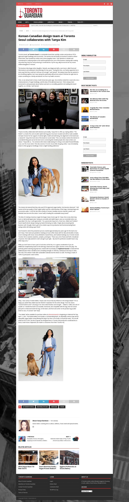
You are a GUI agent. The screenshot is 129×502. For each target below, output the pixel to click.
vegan (62, 406)
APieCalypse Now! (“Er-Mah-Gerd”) (26, 467)
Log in (51, 481)
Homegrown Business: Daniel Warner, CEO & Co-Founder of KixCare (99, 198)
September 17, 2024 (96, 172)
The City (80, 22)
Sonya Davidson (35, 44)
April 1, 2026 (94, 129)
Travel (70, 22)
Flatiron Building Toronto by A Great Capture (99, 208)
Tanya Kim (54, 406)
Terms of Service (23, 492)
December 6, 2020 (95, 181)
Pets (58, 44)
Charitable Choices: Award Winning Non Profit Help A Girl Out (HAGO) (99, 188)
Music (61, 22)
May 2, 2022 (94, 202)
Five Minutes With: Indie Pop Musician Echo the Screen (99, 99)
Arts (27, 22)
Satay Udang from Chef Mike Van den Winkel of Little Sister (100, 178)
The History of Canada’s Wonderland (97, 117)
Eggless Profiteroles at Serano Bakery (68, 467)
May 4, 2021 (94, 191)
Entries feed (53, 483)
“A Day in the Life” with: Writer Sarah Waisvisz (100, 126)
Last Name (86, 71)
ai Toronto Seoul (28, 406)
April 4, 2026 (94, 93)
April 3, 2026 (94, 102)
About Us (20, 3)
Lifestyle (51, 22)
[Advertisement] (81, 11)
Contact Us (38, 3)
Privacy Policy (22, 489)
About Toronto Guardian (25, 481)
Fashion (54, 44)
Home (20, 22)
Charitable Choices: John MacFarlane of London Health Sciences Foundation (99, 168)
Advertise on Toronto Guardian (26, 483)
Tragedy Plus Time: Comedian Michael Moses (99, 108)
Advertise (29, 3)
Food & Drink (38, 22)
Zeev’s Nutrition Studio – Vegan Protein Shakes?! (48, 467)
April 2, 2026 (94, 111)
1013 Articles (54, 420)
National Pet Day (42, 406)
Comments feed (54, 486)
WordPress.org (54, 489)
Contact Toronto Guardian (25, 486)
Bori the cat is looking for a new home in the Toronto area (100, 90)
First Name (86, 65)
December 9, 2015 (95, 211)
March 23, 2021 (25, 44)
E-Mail (85, 59)
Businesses (49, 44)
